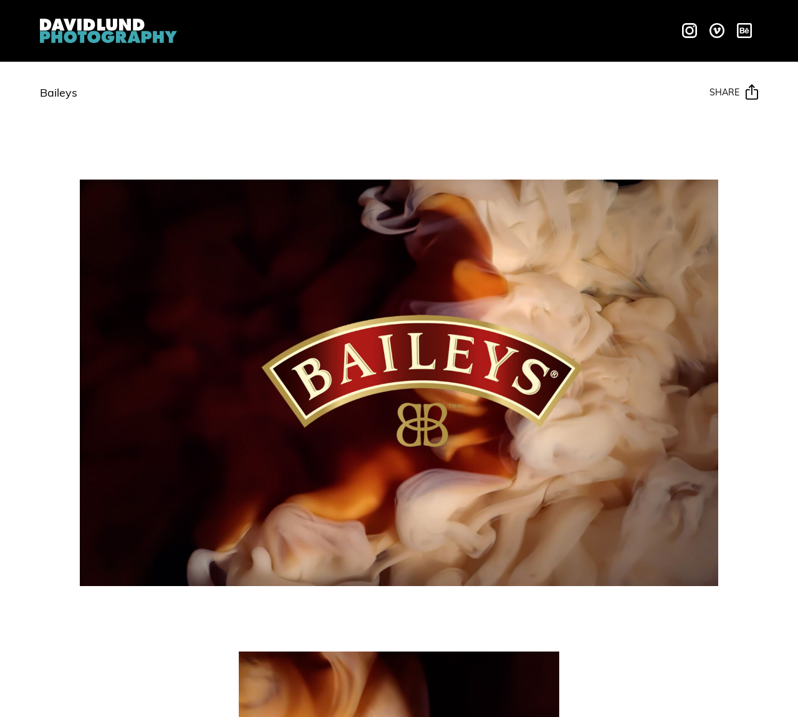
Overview (241, 29)
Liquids (304, 29)
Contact (616, 29)
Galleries (421, 29)
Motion (359, 29)
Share (733, 93)
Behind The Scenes (519, 29)
